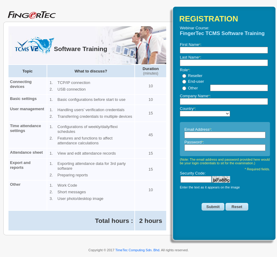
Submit (212, 206)
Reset (237, 206)
